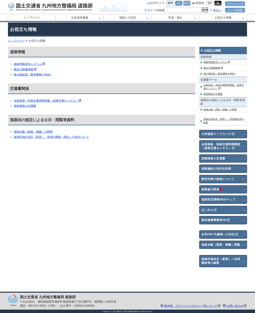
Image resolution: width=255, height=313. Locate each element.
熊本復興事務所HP (215, 220)
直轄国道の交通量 (25, 105)
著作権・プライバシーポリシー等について (190, 305)
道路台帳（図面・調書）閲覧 (220, 244)
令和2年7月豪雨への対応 (219, 234)
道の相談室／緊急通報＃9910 (32, 74)
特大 (187, 3)
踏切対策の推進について (217, 179)
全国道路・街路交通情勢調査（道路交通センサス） (47, 100)
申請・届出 (175, 17)
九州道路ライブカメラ (217, 134)
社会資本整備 (79, 17)
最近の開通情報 (25, 69)
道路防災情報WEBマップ (218, 199)
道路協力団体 (211, 189)
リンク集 (235, 10)
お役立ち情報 (223, 17)
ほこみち (209, 210)
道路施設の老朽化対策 (216, 168)
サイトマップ (235, 3)
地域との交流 (127, 17)
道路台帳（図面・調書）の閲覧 (33, 131)
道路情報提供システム (29, 64)
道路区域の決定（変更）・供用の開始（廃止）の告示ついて (51, 136)
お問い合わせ (235, 305)
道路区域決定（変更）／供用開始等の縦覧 (223, 121)
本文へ (217, 10)
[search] (182, 10)
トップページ (32, 17)
